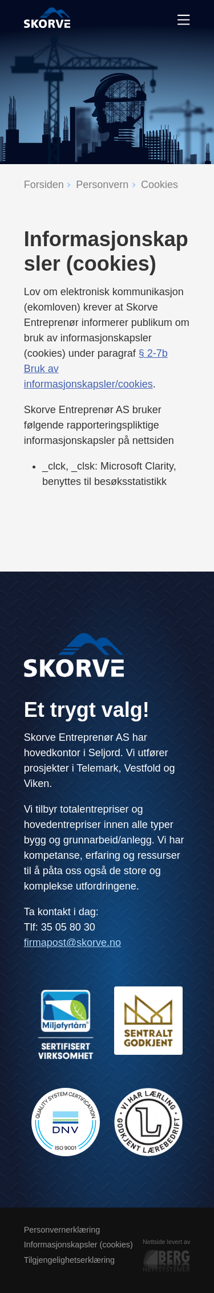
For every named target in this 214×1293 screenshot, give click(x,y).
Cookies (159, 184)
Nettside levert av (166, 1256)
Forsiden (44, 184)
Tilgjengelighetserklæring (69, 1260)
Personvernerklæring (62, 1229)
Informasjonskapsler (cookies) (78, 1244)
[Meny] (183, 20)
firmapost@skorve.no (72, 942)
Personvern (102, 184)
